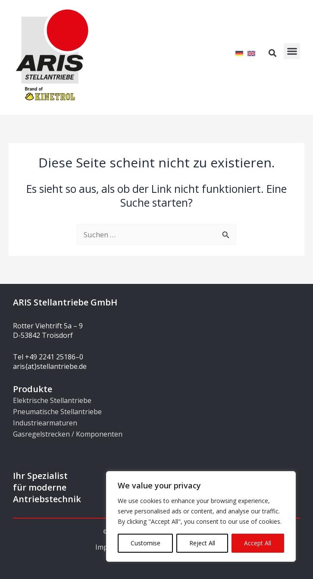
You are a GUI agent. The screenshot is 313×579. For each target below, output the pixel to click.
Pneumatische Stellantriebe (57, 411)
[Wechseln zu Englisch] (251, 53)
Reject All (202, 543)
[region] (201, 516)
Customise (145, 543)
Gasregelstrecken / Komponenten (67, 434)
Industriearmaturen (45, 423)
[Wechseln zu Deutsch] (239, 53)
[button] (292, 51)
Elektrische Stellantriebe (52, 400)
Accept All (257, 543)
